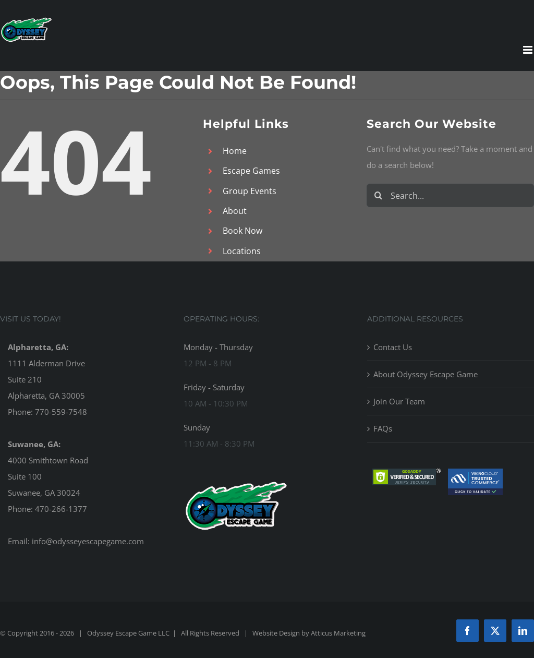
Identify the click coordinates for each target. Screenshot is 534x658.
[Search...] (450, 195)
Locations (242, 251)
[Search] (378, 195)
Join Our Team (399, 401)
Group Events (249, 191)
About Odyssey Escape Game (425, 374)
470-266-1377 (61, 509)
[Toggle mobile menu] (528, 49)
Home (235, 151)
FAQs (382, 428)
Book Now (242, 230)
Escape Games (251, 170)
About (235, 211)
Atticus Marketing (338, 633)
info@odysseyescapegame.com (88, 541)
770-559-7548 (61, 411)
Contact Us (392, 347)
